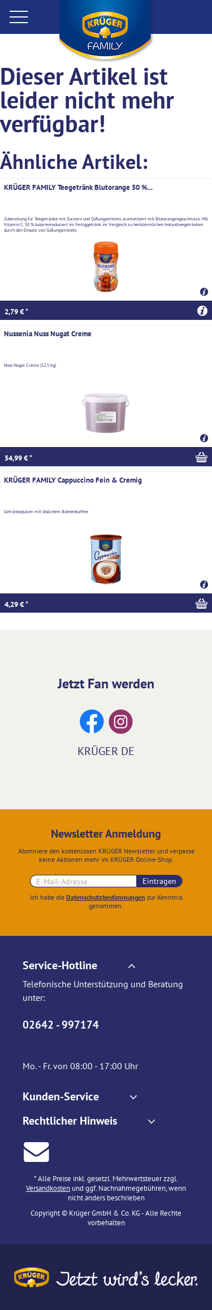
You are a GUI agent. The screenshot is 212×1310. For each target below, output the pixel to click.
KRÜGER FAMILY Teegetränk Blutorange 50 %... (78, 187)
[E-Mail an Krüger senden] (36, 1150)
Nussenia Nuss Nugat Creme (48, 334)
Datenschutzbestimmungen (105, 897)
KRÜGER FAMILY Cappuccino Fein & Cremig (73, 480)
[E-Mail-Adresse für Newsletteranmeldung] (83, 881)
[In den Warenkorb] (106, 457)
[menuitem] (28, 16)
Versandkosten (48, 1188)
